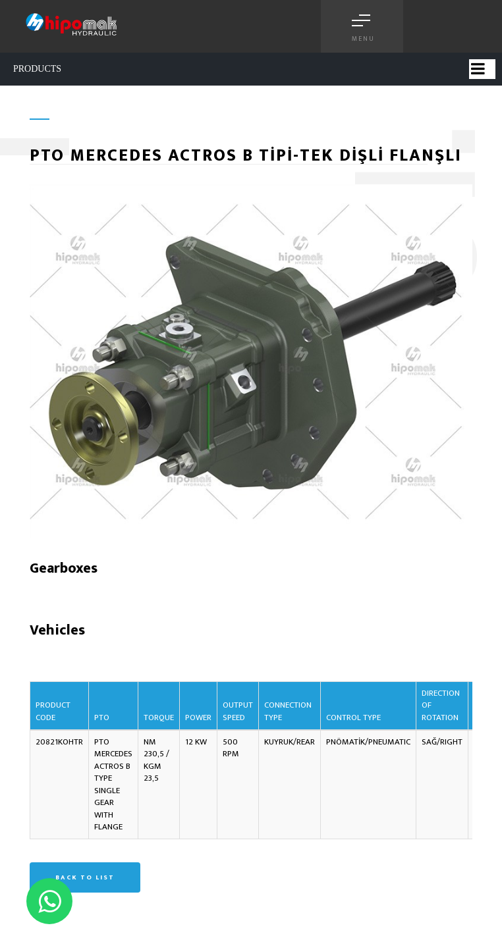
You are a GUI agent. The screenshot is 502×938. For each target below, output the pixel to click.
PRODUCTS (37, 69)
